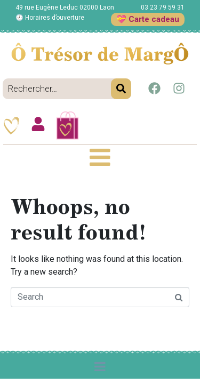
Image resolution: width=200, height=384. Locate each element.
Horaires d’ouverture (54, 17)
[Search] (121, 88)
